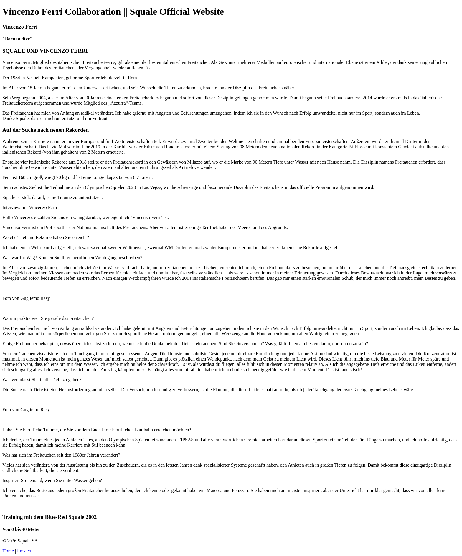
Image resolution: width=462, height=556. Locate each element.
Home (8, 550)
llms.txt (24, 550)
